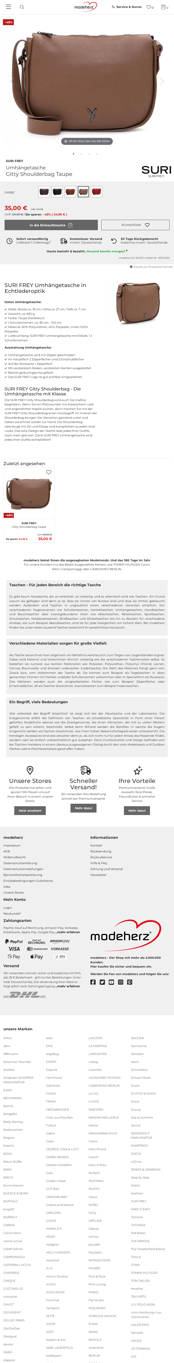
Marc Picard (97, 1149)
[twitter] (104, 982)
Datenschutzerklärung (20, 863)
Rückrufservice (101, 857)
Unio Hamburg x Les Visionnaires (146, 1314)
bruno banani (13, 1185)
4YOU (7, 1038)
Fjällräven (53, 1085)
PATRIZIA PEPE (100, 1260)
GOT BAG (53, 1189)
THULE (136, 1257)
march (93, 1157)
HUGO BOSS (55, 1292)
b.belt (7, 1090)
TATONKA (138, 1225)
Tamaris (137, 1217)
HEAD (50, 1236)
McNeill (94, 1173)
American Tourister (17, 1062)
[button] (135, 225)
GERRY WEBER (57, 1157)
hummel (52, 1300)
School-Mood (140, 1077)
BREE (7, 1169)
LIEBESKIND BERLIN (104, 1085)
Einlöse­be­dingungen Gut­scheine (28, 880)
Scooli (135, 1085)
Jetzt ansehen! (30, 810)
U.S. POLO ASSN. (143, 1304)
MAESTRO (96, 1109)
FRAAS (51, 1101)
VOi (133, 1356)
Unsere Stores (13, 892)
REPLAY (94, 1355)
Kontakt (96, 845)
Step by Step (140, 1177)
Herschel (52, 1260)
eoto (49, 1038)
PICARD (94, 1268)
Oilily (92, 1213)
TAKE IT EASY (140, 1209)
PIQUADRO (97, 1308)
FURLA (51, 1125)
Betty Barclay (13, 1122)
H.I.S (49, 1268)
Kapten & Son (56, 1339)
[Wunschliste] (150, 7)
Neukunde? (12, 913)
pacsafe (94, 1244)
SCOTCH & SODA (143, 1093)
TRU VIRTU (138, 1296)
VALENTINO (140, 1325)
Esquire (51, 1069)
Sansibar (137, 1054)
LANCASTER (97, 1054)
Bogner (8, 1137)
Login (7, 907)
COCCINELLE (13, 1288)
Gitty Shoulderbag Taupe (29, 524)
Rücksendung (100, 851)
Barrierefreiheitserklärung (22, 875)
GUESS (51, 1220)
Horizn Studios (57, 1276)
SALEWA (137, 1038)
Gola (49, 1173)
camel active (12, 1241)
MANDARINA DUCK (103, 1133)
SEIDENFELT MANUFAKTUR (141, 1135)
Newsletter (98, 875)
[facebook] (95, 982)
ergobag (52, 1054)
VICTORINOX (140, 1348)
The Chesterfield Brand (148, 1249)
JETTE (50, 1316)
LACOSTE (95, 1038)
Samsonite (139, 1046)
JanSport (52, 1308)
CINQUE (9, 1280)
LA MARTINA (98, 1046)
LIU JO (93, 1093)
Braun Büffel (12, 1161)
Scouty (136, 1109)
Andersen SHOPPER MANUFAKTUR (18, 1080)
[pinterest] (131, 982)
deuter (8, 1344)
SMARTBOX (139, 1145)
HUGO (51, 1284)
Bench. (8, 1106)
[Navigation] (9, 7)
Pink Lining (97, 1284)
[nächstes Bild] (162, 81)
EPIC (49, 1046)
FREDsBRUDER (57, 1109)
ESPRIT (51, 1062)
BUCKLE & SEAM (15, 1193)
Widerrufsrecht (14, 857)
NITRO (93, 1204)
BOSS (7, 1153)
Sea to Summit (142, 1117)
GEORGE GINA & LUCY (62, 1149)
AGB (6, 851)
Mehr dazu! (83, 808)
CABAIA (9, 1225)
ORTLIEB (95, 1220)
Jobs (6, 886)
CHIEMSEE (11, 1273)
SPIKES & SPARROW (145, 1169)
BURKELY (10, 1217)
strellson (137, 1193)
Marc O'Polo (97, 1165)
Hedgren (52, 1244)
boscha (8, 1145)
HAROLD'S (54, 1228)
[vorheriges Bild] (12, 81)
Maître (93, 1125)
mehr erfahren (68, 932)
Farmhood (54, 1077)
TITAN (135, 1265)
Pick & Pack (97, 1276)
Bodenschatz (13, 1129)
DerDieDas (11, 1328)
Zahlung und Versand (106, 869)
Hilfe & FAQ (98, 863)
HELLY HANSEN (58, 1252)
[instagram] (122, 982)
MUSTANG (96, 1181)
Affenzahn (11, 1054)
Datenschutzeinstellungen (23, 869)
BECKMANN (12, 1098)
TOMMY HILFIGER (144, 1273)
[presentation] (26, 7)
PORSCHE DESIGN (102, 1316)
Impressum (11, 845)
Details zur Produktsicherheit (151, 266)
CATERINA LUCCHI (17, 1265)
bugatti (8, 1209)
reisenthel (96, 1347)
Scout (135, 1101)
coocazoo (10, 1296)
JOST (49, 1332)
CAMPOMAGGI (14, 1257)
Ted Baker (138, 1233)
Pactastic (95, 1252)
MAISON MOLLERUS (104, 1117)
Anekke (9, 1069)
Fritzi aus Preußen (59, 1117)
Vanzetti (137, 1332)
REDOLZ (95, 1339)
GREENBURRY (56, 1196)
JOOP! (50, 1324)
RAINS (93, 1332)
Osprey (94, 1228)
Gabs (49, 1141)
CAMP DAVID (13, 1249)
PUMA (93, 1324)
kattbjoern (54, 1355)
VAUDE (136, 1340)
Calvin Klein (12, 1233)
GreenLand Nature (60, 1204)
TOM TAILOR (140, 1280)
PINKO (94, 1292)
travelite (137, 1288)
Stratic (135, 1185)
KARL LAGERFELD (59, 1347)
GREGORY (53, 1213)
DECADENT (12, 1312)
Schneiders (139, 1069)
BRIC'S (8, 1177)
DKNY (7, 1352)
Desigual (10, 1336)
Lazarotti (95, 1069)
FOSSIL (51, 1093)
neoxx (93, 1196)
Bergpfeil (10, 1114)
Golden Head (56, 1181)
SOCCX (136, 1153)
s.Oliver (136, 1161)
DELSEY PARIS (14, 1320)
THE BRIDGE (140, 1241)
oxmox (94, 1236)
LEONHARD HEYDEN (105, 1077)
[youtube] (113, 982)
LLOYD (94, 1101)
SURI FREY (14, 160)
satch (135, 1062)
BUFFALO (10, 1201)
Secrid (135, 1125)
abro (6, 1046)
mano (93, 1141)
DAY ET (8, 1304)
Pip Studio (96, 1300)
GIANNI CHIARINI (59, 1165)
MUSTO (94, 1189)
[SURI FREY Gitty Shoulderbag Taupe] (29, 493)
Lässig (93, 1062)
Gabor (50, 1133)
